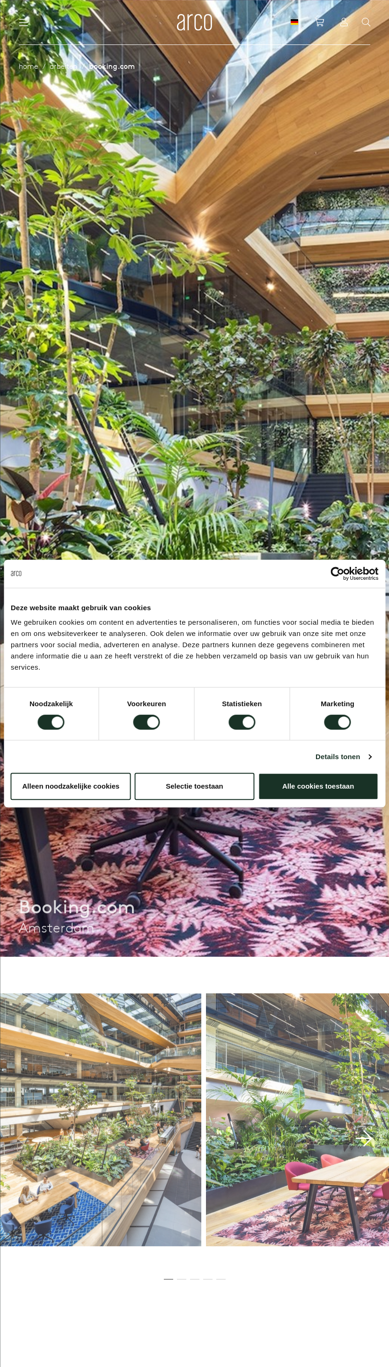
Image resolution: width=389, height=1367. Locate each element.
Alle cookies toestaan (318, 786)
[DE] (294, 22)
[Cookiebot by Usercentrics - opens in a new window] (337, 574)
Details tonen (338, 757)
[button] (364, 1174)
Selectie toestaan (194, 786)
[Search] (366, 22)
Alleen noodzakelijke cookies (71, 786)
